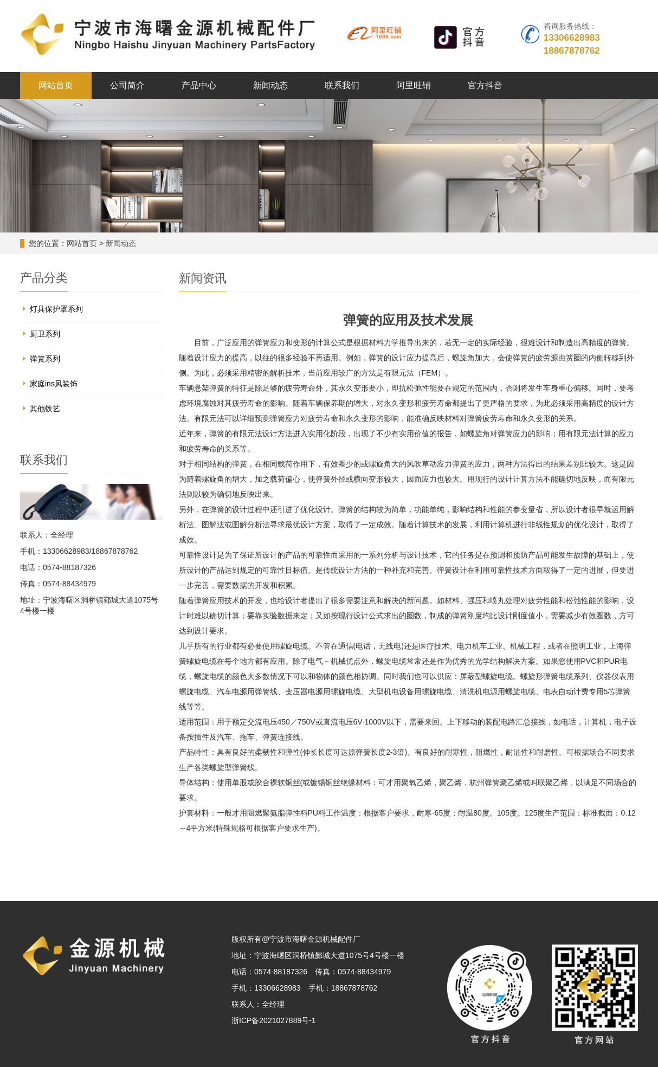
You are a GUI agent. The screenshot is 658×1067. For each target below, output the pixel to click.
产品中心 (199, 85)
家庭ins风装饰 (54, 383)
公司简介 (127, 85)
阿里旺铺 (413, 85)
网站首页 (55, 85)
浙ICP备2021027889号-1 (273, 1020)
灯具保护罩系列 (56, 309)
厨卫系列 (45, 333)
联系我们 (342, 85)
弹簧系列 (45, 358)
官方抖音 (485, 85)
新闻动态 (270, 85)
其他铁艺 (45, 408)
